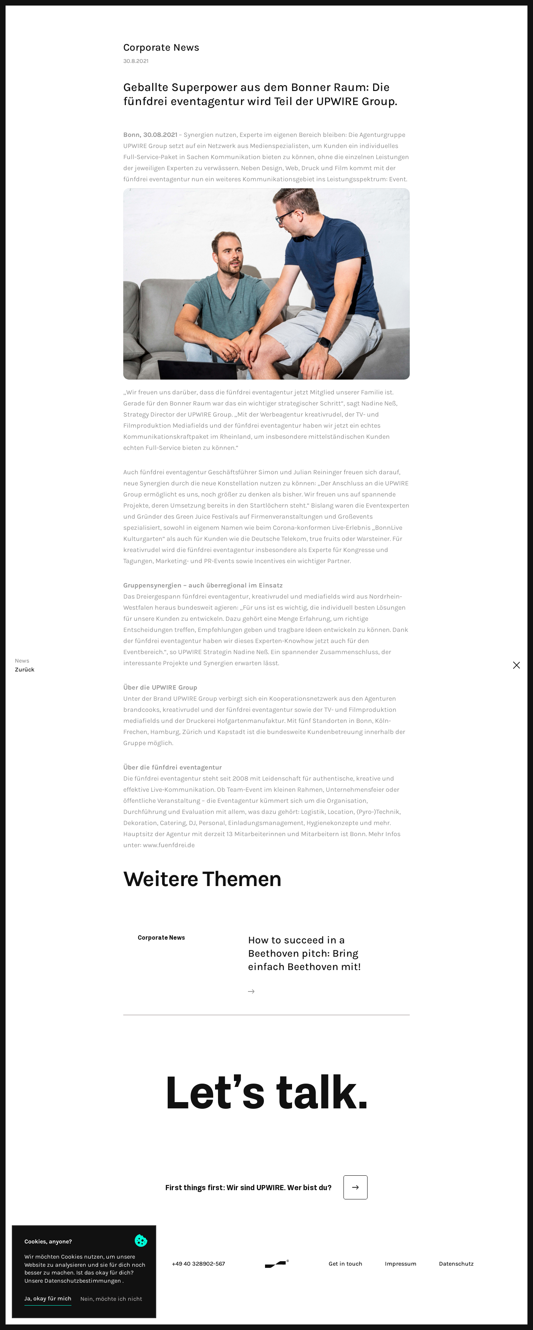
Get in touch (345, 1263)
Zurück (24, 669)
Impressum (400, 1263)
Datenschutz (456, 1263)
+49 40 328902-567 (198, 1263)
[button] (47, 1299)
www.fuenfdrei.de (169, 845)
